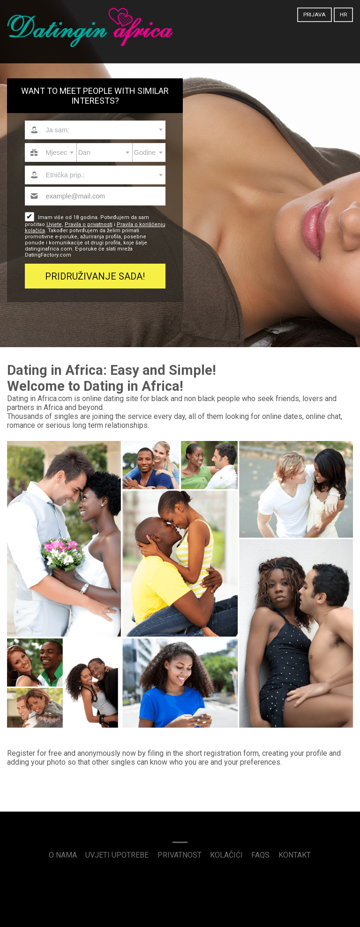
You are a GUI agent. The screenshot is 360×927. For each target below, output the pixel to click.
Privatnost (180, 855)
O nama (63, 855)
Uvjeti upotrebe (117, 855)
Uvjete (54, 224)
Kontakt (294, 855)
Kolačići (226, 855)
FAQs (260, 855)
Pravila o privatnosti (88, 224)
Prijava (314, 14)
